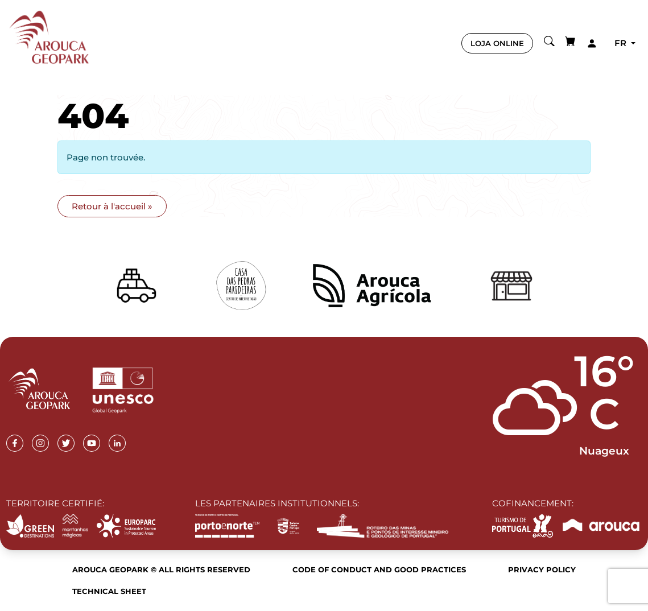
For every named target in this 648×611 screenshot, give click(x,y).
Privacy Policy (542, 569)
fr (621, 43)
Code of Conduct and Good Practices (379, 569)
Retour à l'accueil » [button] (112, 206)
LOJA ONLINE (497, 43)
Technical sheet (109, 591)
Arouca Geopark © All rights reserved (161, 569)
